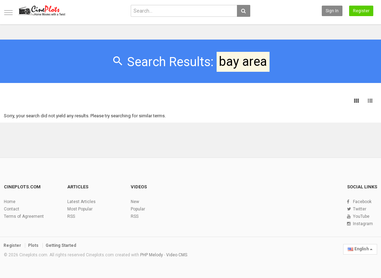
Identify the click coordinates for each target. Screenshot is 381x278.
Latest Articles (81, 201)
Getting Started (61, 245)
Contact (11, 209)
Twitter (359, 209)
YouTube (361, 216)
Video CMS (176, 254)
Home (9, 201)
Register (361, 10)
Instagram (363, 223)
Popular (138, 209)
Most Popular (80, 209)
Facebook (362, 201)
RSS (71, 216)
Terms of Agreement (24, 216)
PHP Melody (151, 254)
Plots (33, 245)
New (135, 201)
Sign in (332, 10)
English (360, 248)
